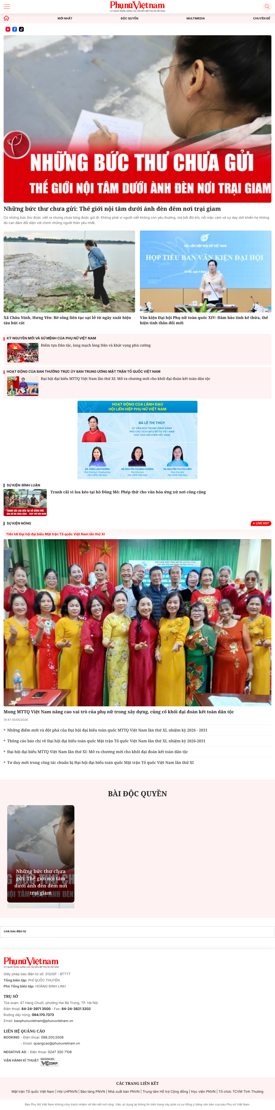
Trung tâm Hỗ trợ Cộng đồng (165, 1092)
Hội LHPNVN (67, 1092)
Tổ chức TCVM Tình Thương (241, 1092)
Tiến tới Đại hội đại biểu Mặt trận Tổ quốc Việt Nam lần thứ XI (55, 534)
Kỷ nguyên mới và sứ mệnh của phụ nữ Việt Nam (51, 338)
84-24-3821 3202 (76, 1009)
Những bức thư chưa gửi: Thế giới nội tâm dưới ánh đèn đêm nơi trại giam (112, 209)
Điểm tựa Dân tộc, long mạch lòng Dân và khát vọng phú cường (96, 345)
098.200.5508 (52, 1037)
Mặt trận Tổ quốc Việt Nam (33, 1092)
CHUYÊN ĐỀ (261, 18)
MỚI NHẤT (65, 18)
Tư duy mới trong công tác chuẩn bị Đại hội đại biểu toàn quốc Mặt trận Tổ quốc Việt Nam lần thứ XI (100, 762)
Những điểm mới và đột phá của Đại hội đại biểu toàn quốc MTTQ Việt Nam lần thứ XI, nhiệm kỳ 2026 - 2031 (107, 730)
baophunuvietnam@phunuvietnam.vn (43, 1021)
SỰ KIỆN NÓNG (19, 523)
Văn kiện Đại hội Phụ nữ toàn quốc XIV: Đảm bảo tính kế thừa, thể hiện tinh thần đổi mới (204, 320)
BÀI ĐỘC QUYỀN (137, 793)
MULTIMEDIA (195, 18)
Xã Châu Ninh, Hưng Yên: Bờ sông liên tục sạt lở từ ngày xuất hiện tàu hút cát (67, 320)
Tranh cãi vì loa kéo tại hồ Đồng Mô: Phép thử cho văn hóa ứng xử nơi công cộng (128, 492)
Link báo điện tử (15, 931)
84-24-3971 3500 (36, 1009)
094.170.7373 (43, 1015)
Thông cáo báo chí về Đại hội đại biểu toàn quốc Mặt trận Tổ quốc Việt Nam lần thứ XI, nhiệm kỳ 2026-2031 (106, 741)
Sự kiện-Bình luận (23, 485)
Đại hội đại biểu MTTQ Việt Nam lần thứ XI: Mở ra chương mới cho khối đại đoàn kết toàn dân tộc (97, 751)
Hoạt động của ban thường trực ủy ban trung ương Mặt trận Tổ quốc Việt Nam (84, 372)
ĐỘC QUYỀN (129, 18)
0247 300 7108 (60, 1052)
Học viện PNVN (203, 1092)
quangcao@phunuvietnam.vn (57, 1043)
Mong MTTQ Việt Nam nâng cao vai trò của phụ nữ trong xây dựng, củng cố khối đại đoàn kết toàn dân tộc (119, 712)
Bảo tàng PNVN (92, 1092)
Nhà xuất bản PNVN (123, 1092)
